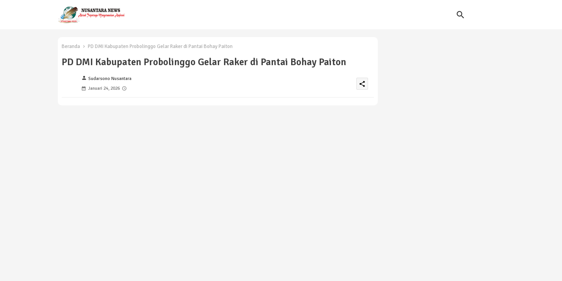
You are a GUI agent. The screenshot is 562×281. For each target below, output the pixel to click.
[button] (460, 15)
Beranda (71, 46)
